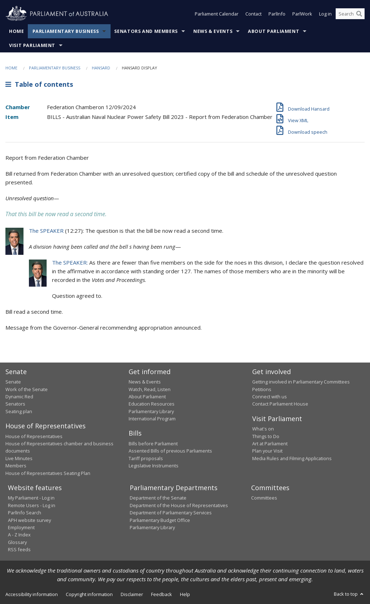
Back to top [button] (349, 594)
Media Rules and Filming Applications (292, 458)
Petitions (261, 389)
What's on (263, 428)
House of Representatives (34, 436)
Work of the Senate (26, 389)
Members (15, 465)
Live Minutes (19, 458)
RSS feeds (19, 549)
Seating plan (18, 411)
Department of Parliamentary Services (171, 512)
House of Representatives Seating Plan (47, 473)
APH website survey (29, 520)
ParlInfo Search (24, 512)
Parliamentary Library (151, 411)
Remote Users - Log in (31, 505)
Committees (264, 497)
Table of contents (39, 84)
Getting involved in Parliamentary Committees (301, 381)
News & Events (212, 31)
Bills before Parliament (153, 443)
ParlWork (302, 13)
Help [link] (185, 594)
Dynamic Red (19, 396)
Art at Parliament (270, 443)
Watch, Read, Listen (150, 389)
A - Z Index (19, 534)
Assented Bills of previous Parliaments (170, 450)
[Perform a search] (359, 13)
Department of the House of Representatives (179, 505)
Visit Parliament (32, 45)
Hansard (101, 67)
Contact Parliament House (280, 403)
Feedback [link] (161, 594)
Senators (15, 403)
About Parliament (273, 31)
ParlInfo (276, 13)
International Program (152, 418)
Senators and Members (146, 31)
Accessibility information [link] (31, 594)
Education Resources (152, 403)
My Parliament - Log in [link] (31, 497)
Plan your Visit (267, 450)
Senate (13, 381)
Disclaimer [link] (132, 594)
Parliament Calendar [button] (216, 13)
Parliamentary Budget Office (160, 520)
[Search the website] (350, 13)
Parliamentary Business (66, 31)
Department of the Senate (158, 497)
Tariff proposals (146, 458)
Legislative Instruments (153, 465)
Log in (325, 13)
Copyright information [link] (89, 594)
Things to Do (265, 436)
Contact (253, 13)
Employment (21, 527)
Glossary (17, 542)
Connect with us (269, 396)
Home (16, 31)
